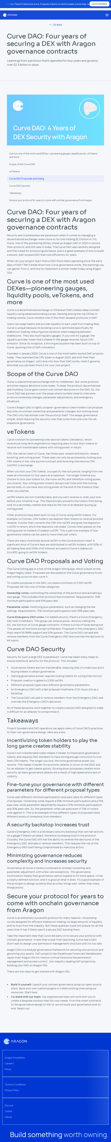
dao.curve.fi (40, 576)
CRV (9, 453)
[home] (10, 15)
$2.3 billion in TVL (86, 239)
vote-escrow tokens (56, 439)
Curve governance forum (87, 572)
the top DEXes (86, 314)
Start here (31, 992)
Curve (10, 310)
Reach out (23, 1008)
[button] (107, 15)
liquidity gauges (51, 335)
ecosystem (63, 343)
